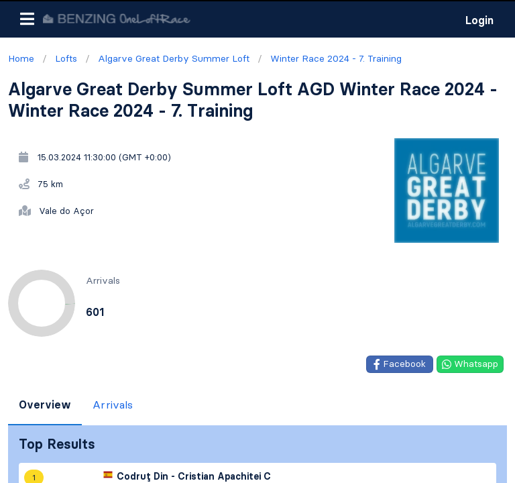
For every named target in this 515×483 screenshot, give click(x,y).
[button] (27, 19)
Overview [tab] (45, 404)
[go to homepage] (116, 18)
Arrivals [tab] (113, 404)
